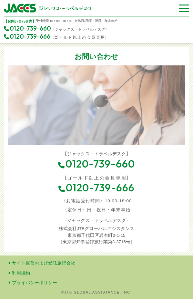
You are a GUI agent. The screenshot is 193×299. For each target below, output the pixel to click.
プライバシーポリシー (32, 282)
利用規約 (19, 273)
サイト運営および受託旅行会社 (41, 263)
